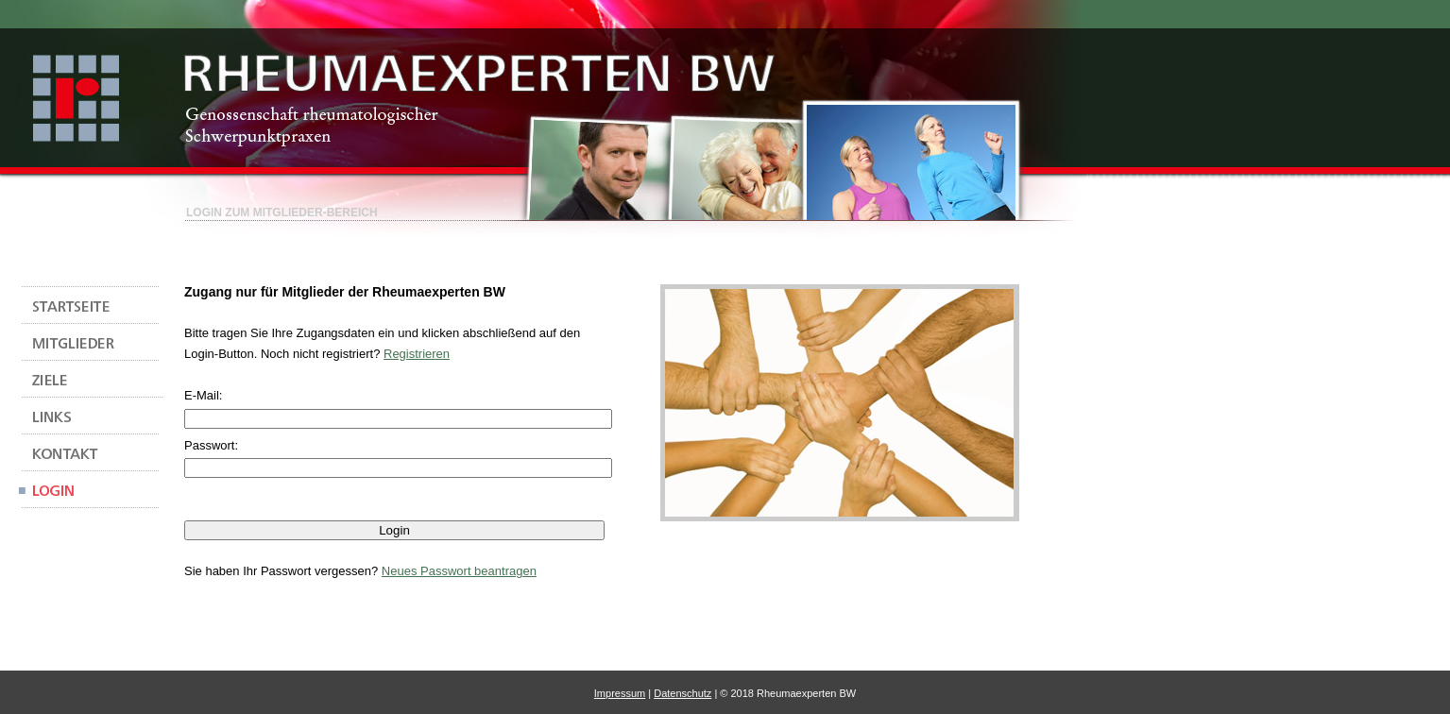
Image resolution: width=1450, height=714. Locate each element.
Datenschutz (682, 693)
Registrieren (417, 354)
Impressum (619, 693)
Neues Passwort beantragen (459, 571)
